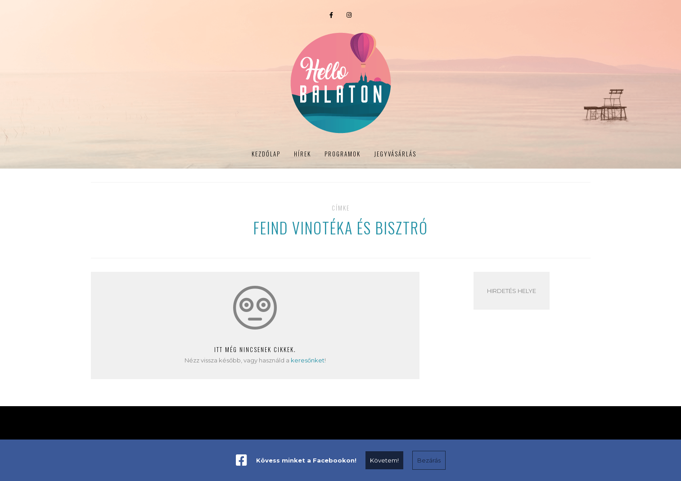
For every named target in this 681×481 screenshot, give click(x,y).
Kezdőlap (266, 153)
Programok (161, 84)
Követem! (384, 460)
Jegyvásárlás (549, 84)
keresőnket (308, 360)
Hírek (120, 84)
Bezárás (429, 460)
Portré (503, 84)
